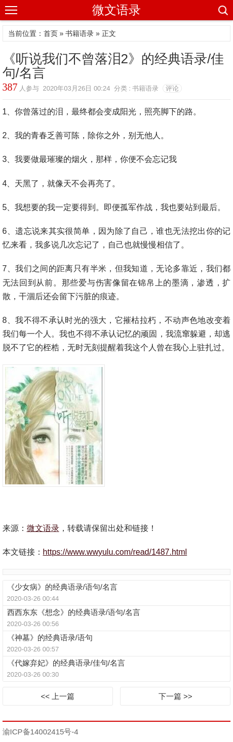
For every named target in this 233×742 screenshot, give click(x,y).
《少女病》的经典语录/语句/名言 (62, 587)
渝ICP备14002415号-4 (41, 731)
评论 (172, 88)
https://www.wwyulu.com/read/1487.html (115, 552)
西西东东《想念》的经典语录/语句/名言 (73, 612)
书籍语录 (79, 33)
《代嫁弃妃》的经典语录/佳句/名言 (66, 662)
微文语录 (116, 10)
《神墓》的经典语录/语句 (50, 637)
